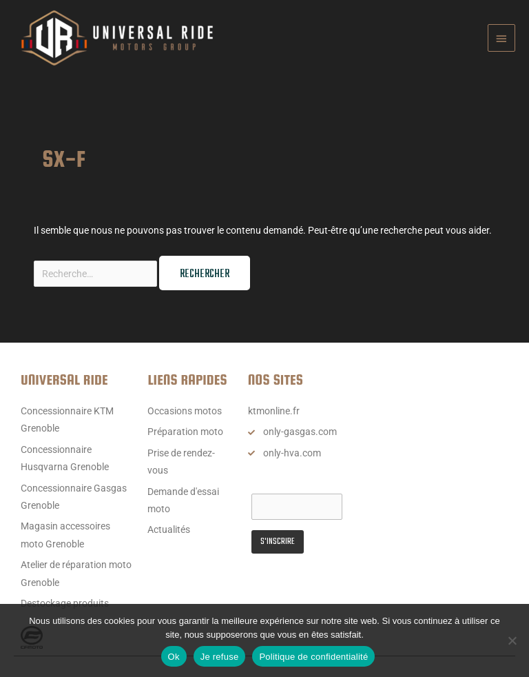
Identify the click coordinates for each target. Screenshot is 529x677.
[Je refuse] (512, 640)
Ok (174, 656)
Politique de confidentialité (313, 656)
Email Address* (283, 480)
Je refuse (219, 656)
